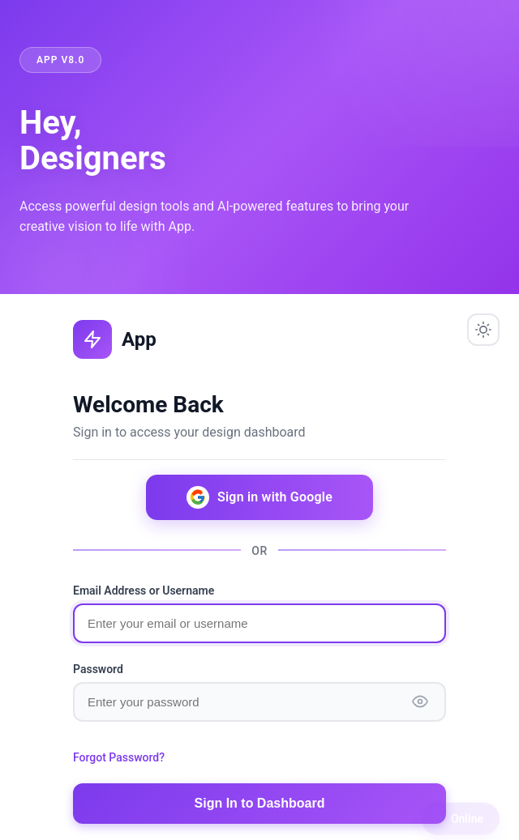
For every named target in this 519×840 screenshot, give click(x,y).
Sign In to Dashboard (260, 803)
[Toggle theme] (483, 329)
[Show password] (420, 701)
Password (98, 669)
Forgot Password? (119, 757)
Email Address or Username (143, 590)
